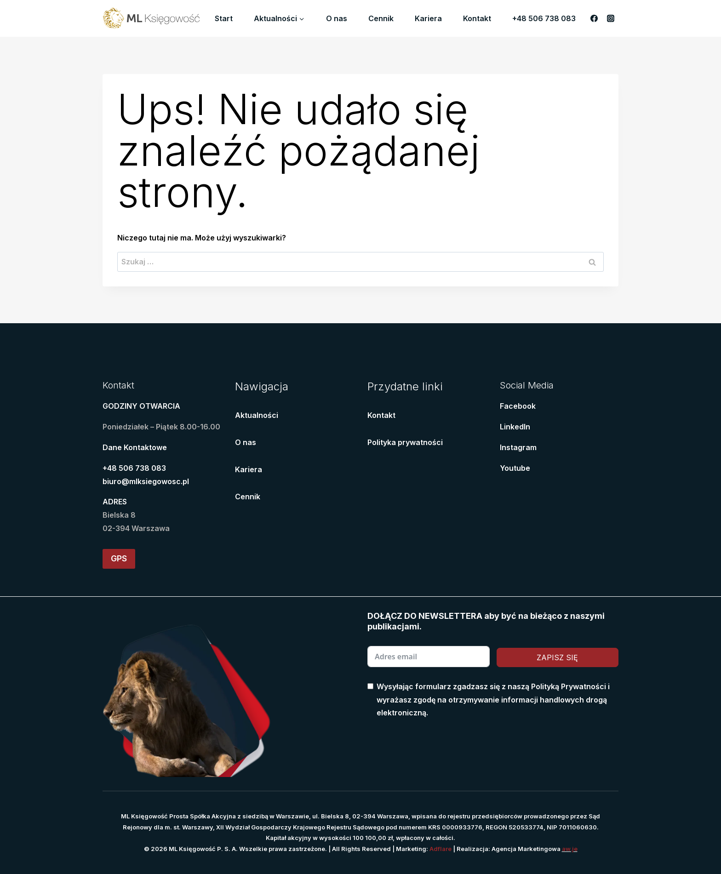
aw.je (570, 848)
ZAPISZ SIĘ (557, 657)
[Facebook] (594, 18)
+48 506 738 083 (544, 18)
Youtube (515, 468)
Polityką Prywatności (568, 686)
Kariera (428, 18)
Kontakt (477, 18)
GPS (119, 558)
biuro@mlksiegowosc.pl (146, 481)
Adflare (440, 848)
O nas (336, 18)
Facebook (518, 406)
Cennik (381, 18)
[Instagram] (610, 18)
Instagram (518, 447)
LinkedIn (515, 426)
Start (224, 18)
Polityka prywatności (405, 442)
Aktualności (256, 415)
